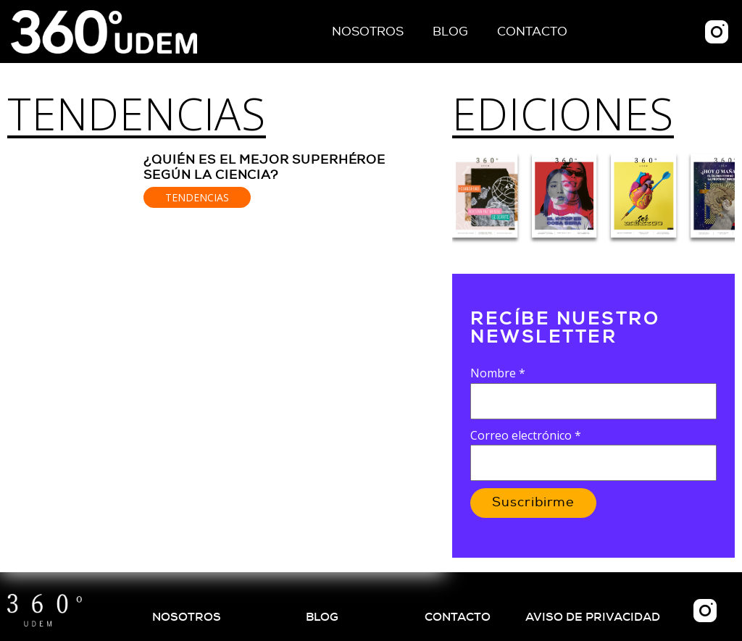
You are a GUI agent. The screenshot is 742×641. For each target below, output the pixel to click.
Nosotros (368, 31)
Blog (450, 31)
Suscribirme (533, 502)
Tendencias (136, 113)
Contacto (532, 31)
